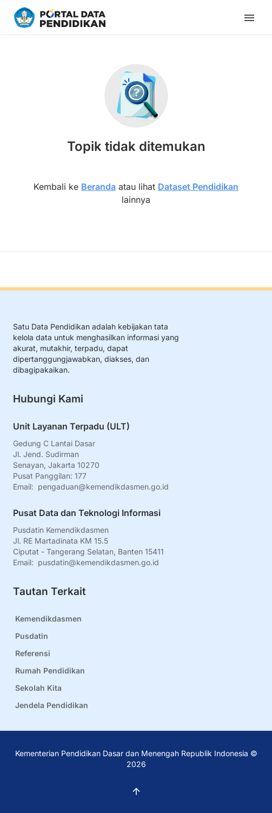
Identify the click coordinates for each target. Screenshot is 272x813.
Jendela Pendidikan (51, 705)
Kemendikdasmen (48, 618)
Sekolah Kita (38, 687)
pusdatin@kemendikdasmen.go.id (98, 562)
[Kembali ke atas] (136, 791)
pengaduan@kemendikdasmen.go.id (103, 486)
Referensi (32, 653)
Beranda (98, 186)
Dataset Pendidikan (198, 186)
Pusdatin (31, 635)
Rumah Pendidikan (50, 670)
